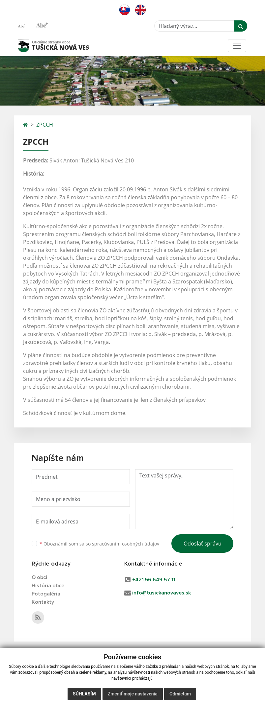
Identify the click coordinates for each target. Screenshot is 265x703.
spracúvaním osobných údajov (125, 544)
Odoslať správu (202, 543)
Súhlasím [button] (84, 693)
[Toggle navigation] (237, 45)
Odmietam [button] (180, 693)
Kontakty (43, 602)
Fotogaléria (46, 593)
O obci (39, 577)
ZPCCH (44, 124)
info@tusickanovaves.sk (161, 592)
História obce (48, 585)
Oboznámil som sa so (99, 544)
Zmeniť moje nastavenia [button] (133, 693)
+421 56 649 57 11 (153, 579)
